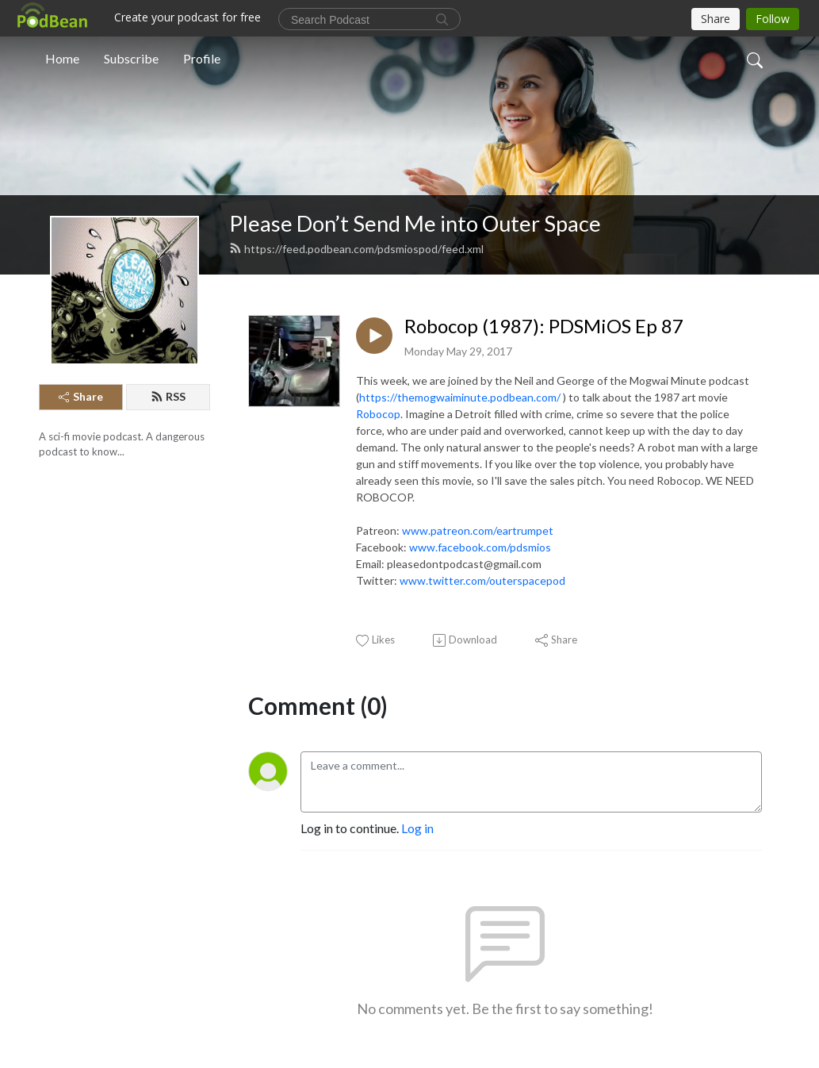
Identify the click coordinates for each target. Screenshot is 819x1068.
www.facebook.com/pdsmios (480, 547)
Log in (417, 828)
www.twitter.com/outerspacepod (482, 580)
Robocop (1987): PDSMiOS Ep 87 (543, 326)
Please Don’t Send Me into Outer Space (415, 223)
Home (62, 58)
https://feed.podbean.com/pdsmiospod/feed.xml (356, 248)
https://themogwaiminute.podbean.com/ (460, 397)
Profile (201, 58)
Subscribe (131, 58)
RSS (168, 396)
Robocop (378, 414)
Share (81, 396)
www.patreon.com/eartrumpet (477, 530)
